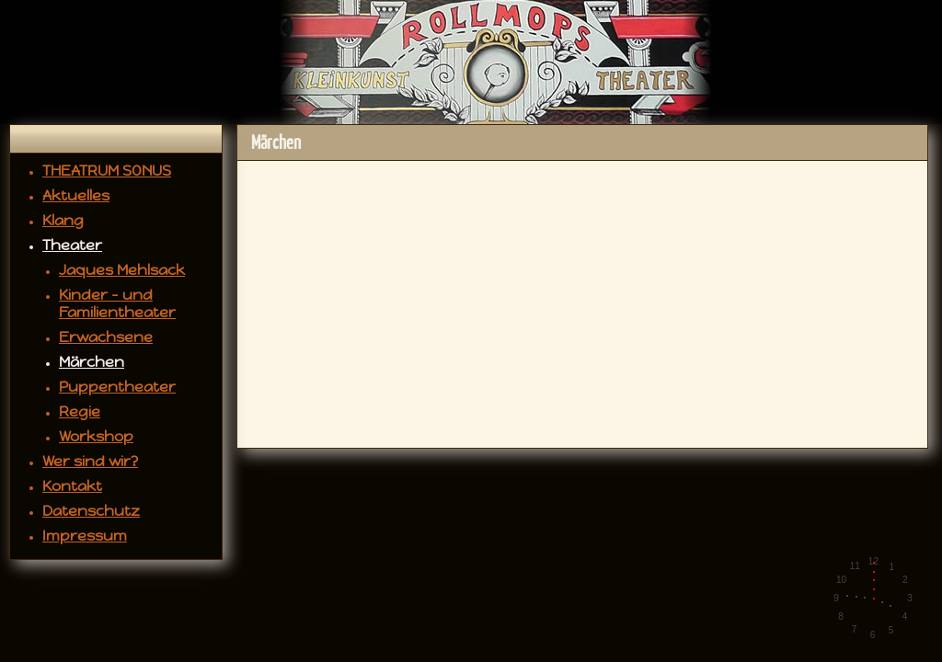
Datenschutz (91, 510)
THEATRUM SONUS (106, 170)
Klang (63, 220)
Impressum (84, 535)
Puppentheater (117, 386)
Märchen (91, 362)
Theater (72, 245)
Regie (79, 411)
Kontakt (72, 486)
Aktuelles (75, 195)
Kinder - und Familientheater (117, 303)
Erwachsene (106, 337)
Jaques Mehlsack (122, 270)
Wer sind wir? (90, 461)
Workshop (96, 436)
